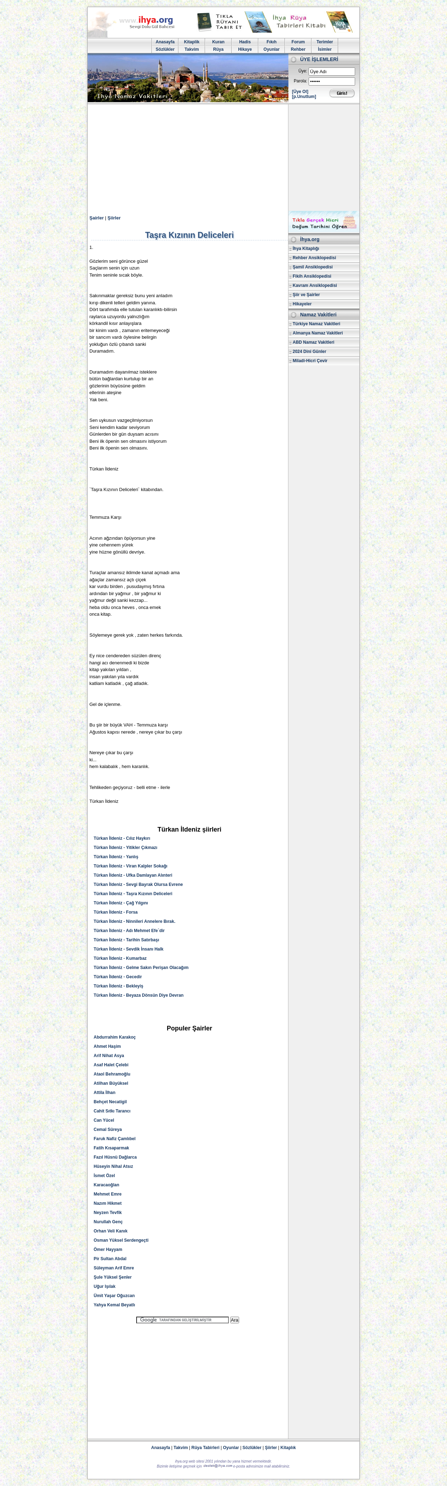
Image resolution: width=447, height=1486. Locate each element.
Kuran (218, 41)
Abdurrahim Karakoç (115, 1037)
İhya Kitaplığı (306, 248)
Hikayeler (302, 303)
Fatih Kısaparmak (111, 1147)
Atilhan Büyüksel (111, 1083)
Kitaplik (191, 41)
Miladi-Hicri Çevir (310, 360)
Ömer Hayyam (108, 1249)
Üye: (302, 71)
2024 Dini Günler (309, 351)
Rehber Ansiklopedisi (314, 257)
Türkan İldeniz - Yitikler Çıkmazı (125, 847)
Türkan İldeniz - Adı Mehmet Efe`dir (129, 930)
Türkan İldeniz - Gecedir (118, 976)
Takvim (191, 49)
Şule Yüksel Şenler (113, 1277)
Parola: (300, 80)
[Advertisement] (223, 157)
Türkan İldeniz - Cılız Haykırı (122, 838)
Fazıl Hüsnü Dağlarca (115, 1157)
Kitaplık (288, 1447)
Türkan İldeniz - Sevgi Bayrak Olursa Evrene (138, 884)
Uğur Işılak (104, 1286)
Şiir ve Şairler (306, 294)
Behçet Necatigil (110, 1101)
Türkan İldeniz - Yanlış (116, 856)
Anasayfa (165, 41)
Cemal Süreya (108, 1129)
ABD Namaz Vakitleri (313, 342)
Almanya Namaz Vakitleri (318, 333)
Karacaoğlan (106, 1184)
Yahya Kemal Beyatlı (114, 1304)
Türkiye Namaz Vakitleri (316, 323)
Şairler (96, 218)
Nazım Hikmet (108, 1203)
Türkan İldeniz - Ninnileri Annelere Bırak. (134, 921)
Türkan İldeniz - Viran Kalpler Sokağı (130, 866)
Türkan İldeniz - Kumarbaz (120, 958)
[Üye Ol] (300, 91)
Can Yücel (104, 1120)
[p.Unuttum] (304, 96)
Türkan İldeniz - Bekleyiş (118, 986)
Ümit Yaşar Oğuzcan (114, 1295)
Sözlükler (165, 49)
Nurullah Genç (108, 1221)
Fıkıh (271, 41)
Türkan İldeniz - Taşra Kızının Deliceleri (133, 893)
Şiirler (114, 218)
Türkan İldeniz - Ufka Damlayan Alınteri (133, 875)
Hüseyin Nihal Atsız (113, 1166)
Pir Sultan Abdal (110, 1258)
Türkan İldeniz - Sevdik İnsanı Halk (129, 949)
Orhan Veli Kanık (110, 1231)
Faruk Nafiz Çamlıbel (115, 1138)
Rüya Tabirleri (206, 1447)
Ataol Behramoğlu (112, 1074)
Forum (298, 41)
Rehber (298, 49)
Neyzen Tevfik (108, 1212)
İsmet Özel (104, 1175)
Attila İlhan (104, 1092)
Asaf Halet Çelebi (111, 1064)
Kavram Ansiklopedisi (315, 285)
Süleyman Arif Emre (114, 1267)
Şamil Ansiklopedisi (313, 267)
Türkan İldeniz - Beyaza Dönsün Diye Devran (138, 995)
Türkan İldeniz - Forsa (116, 912)
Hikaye (245, 49)
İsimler (325, 49)
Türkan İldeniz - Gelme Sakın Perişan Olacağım (141, 967)
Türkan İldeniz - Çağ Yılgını (121, 902)
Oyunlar (272, 49)
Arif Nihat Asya (109, 1055)
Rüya (218, 49)
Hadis (245, 41)
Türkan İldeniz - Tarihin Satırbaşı (126, 939)
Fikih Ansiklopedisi (312, 276)
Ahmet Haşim (107, 1046)
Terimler (324, 41)
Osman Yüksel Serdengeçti (121, 1240)
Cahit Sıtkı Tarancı (112, 1111)
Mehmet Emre (108, 1194)
